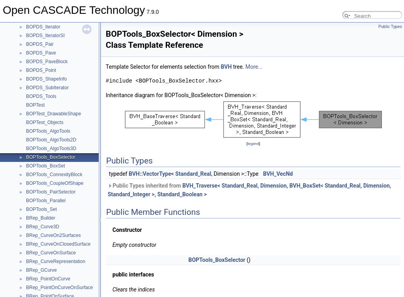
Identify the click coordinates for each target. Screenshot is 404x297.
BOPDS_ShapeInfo (46, 79)
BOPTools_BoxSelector (50, 157)
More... (253, 67)
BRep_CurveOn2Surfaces (53, 235)
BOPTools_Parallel (45, 200)
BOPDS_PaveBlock (46, 61)
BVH (226, 67)
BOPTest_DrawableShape (53, 114)
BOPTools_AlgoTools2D (51, 140)
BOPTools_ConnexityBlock (54, 174)
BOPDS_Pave (41, 53)
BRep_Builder (40, 218)
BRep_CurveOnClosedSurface (58, 244)
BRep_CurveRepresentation (55, 261)
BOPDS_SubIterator (47, 87)
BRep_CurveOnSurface (51, 253)
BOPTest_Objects (45, 122)
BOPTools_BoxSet (45, 166)
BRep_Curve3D (42, 226)
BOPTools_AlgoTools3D (51, 148)
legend (253, 143)
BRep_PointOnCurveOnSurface (59, 287)
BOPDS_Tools (41, 96)
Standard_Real (193, 174)
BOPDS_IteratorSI (45, 35)
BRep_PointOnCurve (48, 279)
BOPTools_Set (41, 209)
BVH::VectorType (150, 174)
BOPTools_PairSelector (50, 192)
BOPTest (35, 105)
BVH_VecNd (278, 174)
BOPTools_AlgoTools (48, 131)
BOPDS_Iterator (43, 27)
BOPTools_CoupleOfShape (54, 183)
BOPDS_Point (41, 70)
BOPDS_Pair (40, 44)
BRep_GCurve (41, 270)
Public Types (390, 26)
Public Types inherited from (249, 189)
